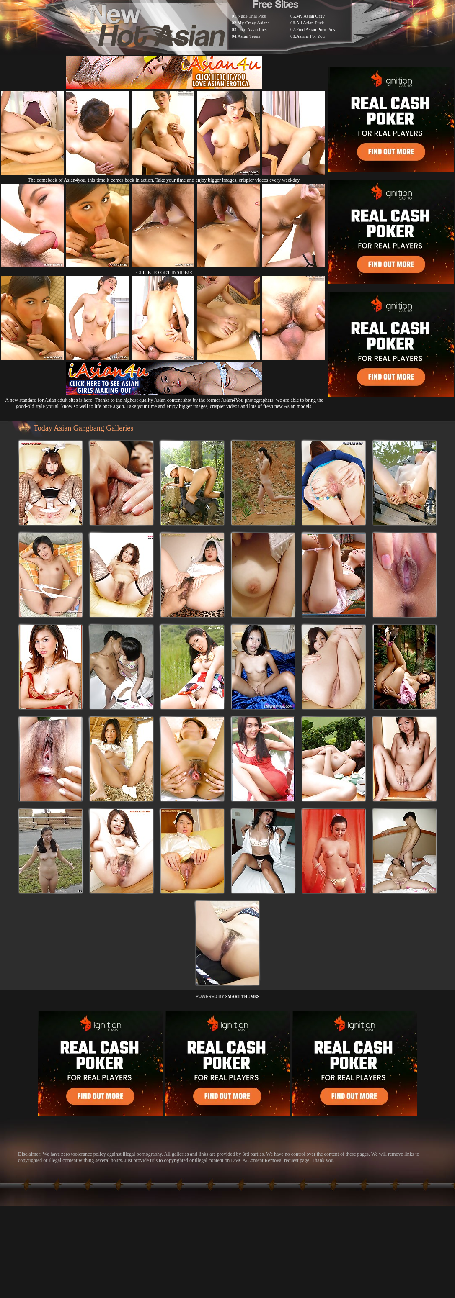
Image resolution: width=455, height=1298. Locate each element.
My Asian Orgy (310, 15)
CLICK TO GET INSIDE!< (164, 272)
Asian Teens (249, 35)
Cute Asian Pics (252, 29)
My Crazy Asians (253, 22)
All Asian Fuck (310, 22)
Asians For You (310, 35)
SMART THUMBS (242, 996)
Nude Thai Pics (252, 15)
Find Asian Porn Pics (315, 29)
